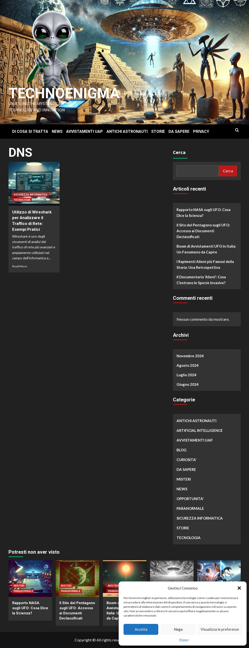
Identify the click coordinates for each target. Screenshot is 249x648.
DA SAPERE (179, 131)
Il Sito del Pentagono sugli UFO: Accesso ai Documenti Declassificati (203, 231)
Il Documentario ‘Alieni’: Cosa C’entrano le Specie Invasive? (201, 280)
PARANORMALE (190, 508)
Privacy (184, 639)
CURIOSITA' (186, 459)
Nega (178, 629)
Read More (19, 266)
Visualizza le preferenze (220, 629)
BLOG (182, 450)
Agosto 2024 (188, 365)
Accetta (141, 629)
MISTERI (184, 479)
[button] (239, 588)
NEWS (57, 131)
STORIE (158, 131)
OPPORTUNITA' (190, 498)
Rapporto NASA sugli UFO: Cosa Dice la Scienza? (204, 212)
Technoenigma (65, 93)
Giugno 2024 (188, 384)
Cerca (179, 152)
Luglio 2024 (186, 375)
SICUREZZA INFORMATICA (30, 194)
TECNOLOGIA (22, 200)
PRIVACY (201, 131)
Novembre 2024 (190, 356)
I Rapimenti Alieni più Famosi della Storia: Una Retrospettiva (205, 264)
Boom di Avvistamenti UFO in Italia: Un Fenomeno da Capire (206, 249)
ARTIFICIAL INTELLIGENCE (200, 430)
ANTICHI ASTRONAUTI (127, 131)
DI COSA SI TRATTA (30, 131)
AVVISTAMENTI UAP (84, 131)
